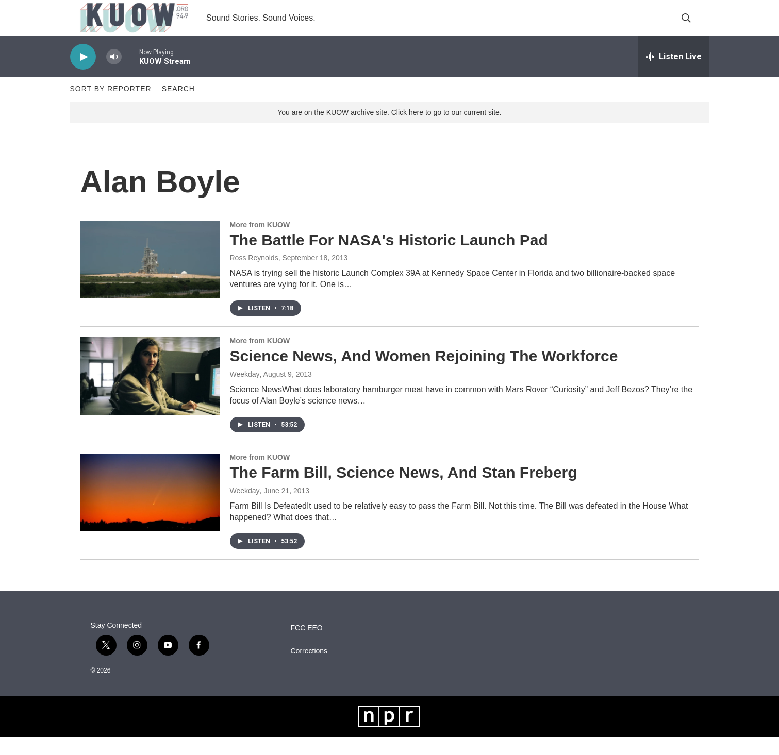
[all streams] (673, 74)
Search (178, 107)
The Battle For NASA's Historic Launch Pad (389, 257)
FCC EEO (307, 646)
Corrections (309, 669)
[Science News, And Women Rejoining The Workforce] (150, 394)
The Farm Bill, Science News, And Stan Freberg (403, 490)
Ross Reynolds (254, 276)
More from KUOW (260, 243)
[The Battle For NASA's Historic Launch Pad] (150, 277)
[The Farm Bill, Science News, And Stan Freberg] (150, 510)
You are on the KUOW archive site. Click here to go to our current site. (389, 130)
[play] (83, 75)
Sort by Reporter (111, 107)
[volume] (114, 75)
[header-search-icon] (693, 27)
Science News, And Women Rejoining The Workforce (424, 373)
